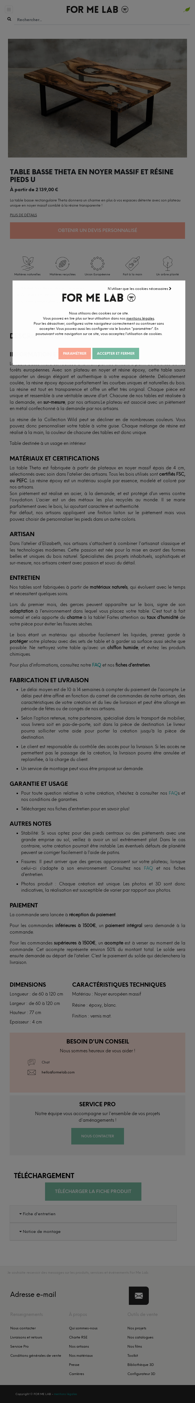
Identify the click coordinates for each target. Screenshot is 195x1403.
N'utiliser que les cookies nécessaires (146, 286)
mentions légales (146, 321)
